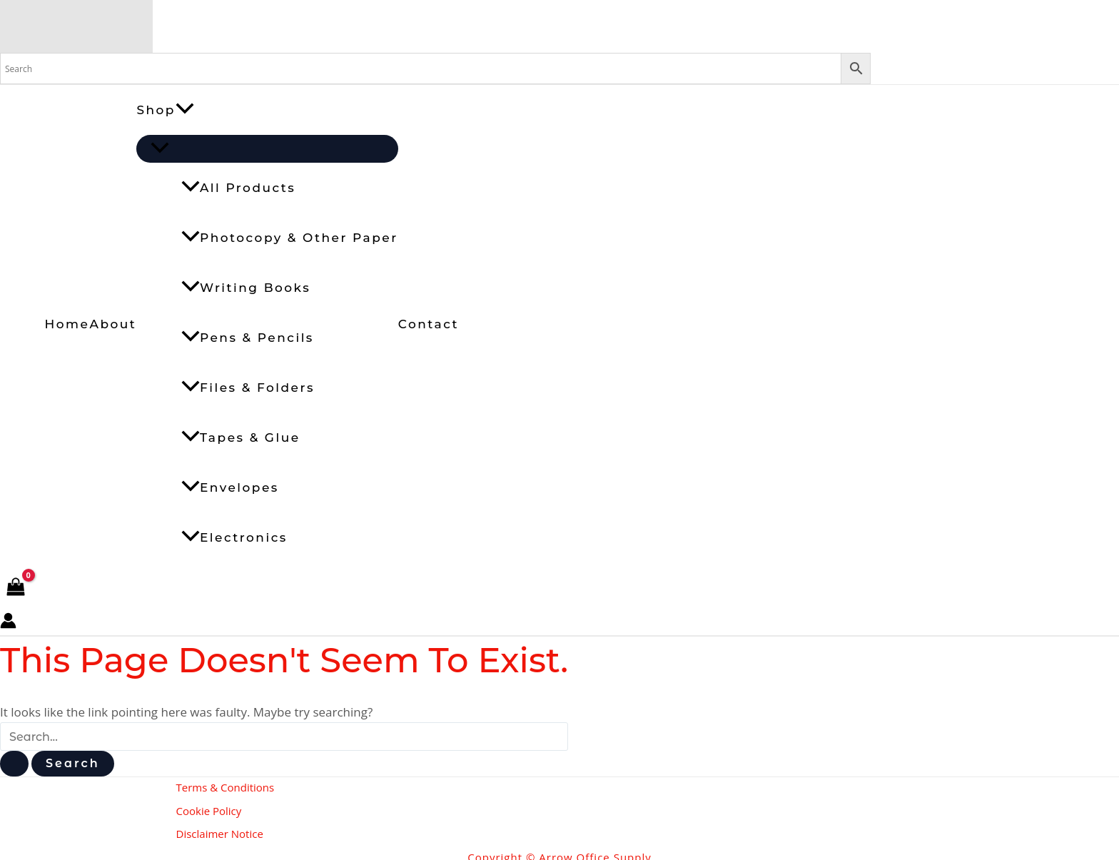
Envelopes (230, 487)
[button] (185, 110)
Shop (165, 110)
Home (67, 324)
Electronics (234, 537)
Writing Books (245, 287)
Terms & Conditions (225, 787)
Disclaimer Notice (219, 828)
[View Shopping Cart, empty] (15, 587)
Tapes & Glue (240, 437)
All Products (238, 188)
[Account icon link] (8, 623)
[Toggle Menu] (267, 149)
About (112, 324)
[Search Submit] (14, 763)
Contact (428, 324)
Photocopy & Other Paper (289, 238)
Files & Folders (248, 387)
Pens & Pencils (247, 337)
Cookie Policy (209, 808)
